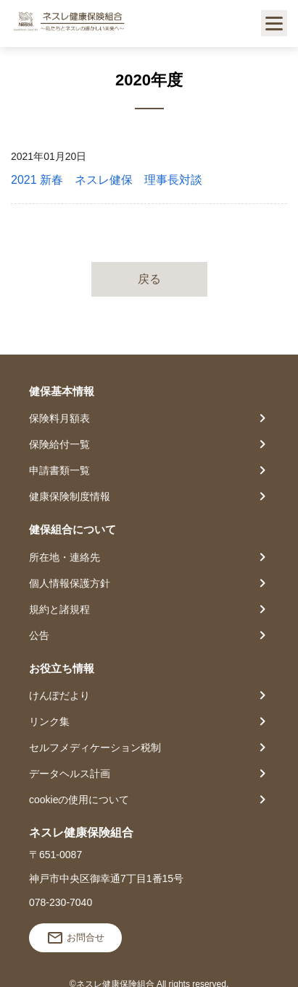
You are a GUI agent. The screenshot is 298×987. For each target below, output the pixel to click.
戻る (149, 279)
